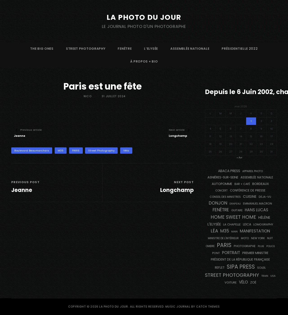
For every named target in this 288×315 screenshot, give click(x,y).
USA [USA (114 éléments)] (273, 276)
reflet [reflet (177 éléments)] (220, 268)
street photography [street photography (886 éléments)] (232, 275)
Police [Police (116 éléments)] (270, 246)
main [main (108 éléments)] (234, 231)
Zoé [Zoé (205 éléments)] (253, 282)
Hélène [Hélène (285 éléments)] (264, 217)
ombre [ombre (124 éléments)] (210, 246)
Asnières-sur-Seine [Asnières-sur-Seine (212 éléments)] (222, 177)
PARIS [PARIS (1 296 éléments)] (224, 245)
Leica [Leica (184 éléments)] (247, 224)
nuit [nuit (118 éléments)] (270, 238)
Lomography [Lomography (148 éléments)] (263, 224)
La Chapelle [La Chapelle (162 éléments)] (232, 224)
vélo (126, 150)
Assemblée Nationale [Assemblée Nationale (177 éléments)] (257, 177)
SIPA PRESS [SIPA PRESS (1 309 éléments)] (241, 266)
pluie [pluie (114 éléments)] (261, 246)
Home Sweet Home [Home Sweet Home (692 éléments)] (233, 217)
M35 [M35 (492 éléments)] (224, 231)
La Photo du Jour (144, 17)
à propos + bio (144, 61)
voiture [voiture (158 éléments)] (231, 282)
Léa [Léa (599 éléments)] (214, 231)
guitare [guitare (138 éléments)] (237, 210)
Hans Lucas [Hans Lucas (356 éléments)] (256, 210)
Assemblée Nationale (189, 48)
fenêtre (125, 48)
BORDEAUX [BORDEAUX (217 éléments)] (260, 184)
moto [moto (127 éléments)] (245, 238)
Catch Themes (208, 306)
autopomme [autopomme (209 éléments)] (222, 184)
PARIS (76, 150)
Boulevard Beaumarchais (31, 150)
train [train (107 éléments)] (264, 276)
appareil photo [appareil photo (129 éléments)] (252, 171)
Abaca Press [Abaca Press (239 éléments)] (229, 171)
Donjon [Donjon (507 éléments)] (218, 203)
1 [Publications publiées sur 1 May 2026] (251, 121)
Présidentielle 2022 (240, 48)
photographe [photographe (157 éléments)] (245, 246)
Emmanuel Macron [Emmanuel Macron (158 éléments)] (257, 203)
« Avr (239, 157)
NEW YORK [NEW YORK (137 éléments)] (258, 238)
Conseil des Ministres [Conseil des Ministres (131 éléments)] (225, 197)
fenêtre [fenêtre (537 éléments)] (221, 210)
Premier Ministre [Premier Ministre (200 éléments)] (255, 253)
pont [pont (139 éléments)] (216, 253)
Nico (88, 96)
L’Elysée (151, 48)
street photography (86, 48)
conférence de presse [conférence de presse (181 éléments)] (248, 190)
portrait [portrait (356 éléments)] (231, 252)
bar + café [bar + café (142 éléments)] (242, 184)
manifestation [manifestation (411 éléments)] (255, 231)
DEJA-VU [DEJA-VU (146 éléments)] (265, 197)
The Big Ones (41, 48)
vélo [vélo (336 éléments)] (243, 282)
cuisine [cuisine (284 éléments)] (249, 196)
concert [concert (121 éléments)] (221, 190)
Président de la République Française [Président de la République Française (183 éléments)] (240, 259)
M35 (61, 150)
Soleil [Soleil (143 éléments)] (261, 268)
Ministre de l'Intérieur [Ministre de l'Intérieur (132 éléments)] (223, 238)
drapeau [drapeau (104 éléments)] (235, 203)
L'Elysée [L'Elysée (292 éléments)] (214, 224)
